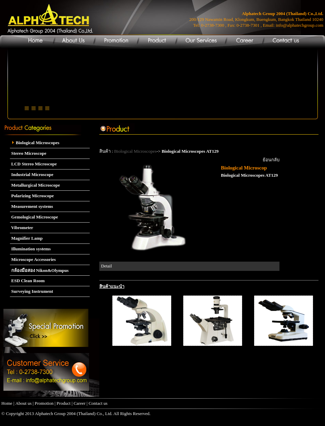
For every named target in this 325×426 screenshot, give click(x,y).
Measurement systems (31, 206)
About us (23, 403)
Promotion (44, 403)
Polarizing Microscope (32, 195)
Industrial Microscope (31, 174)
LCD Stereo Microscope (33, 163)
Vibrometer (21, 227)
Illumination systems (30, 248)
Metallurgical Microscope (35, 185)
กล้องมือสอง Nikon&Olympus (39, 270)
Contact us (98, 403)
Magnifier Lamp (26, 238)
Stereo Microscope (28, 153)
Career (80, 403)
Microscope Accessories (33, 259)
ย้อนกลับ (271, 159)
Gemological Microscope (34, 217)
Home (6, 403)
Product (63, 403)
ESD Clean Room (27, 280)
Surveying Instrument (31, 291)
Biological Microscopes (35, 142)
